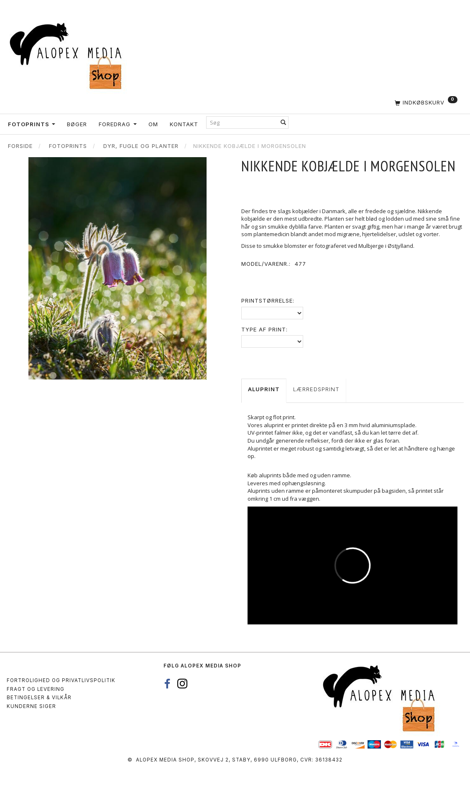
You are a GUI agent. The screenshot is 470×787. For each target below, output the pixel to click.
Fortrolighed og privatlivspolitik (61, 680)
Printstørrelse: (267, 300)
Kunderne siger (31, 706)
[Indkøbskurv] (391, 102)
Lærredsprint (316, 389)
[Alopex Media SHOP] (69, 54)
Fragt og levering (35, 689)
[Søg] (283, 122)
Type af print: (264, 329)
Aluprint (264, 389)
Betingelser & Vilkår (39, 697)
